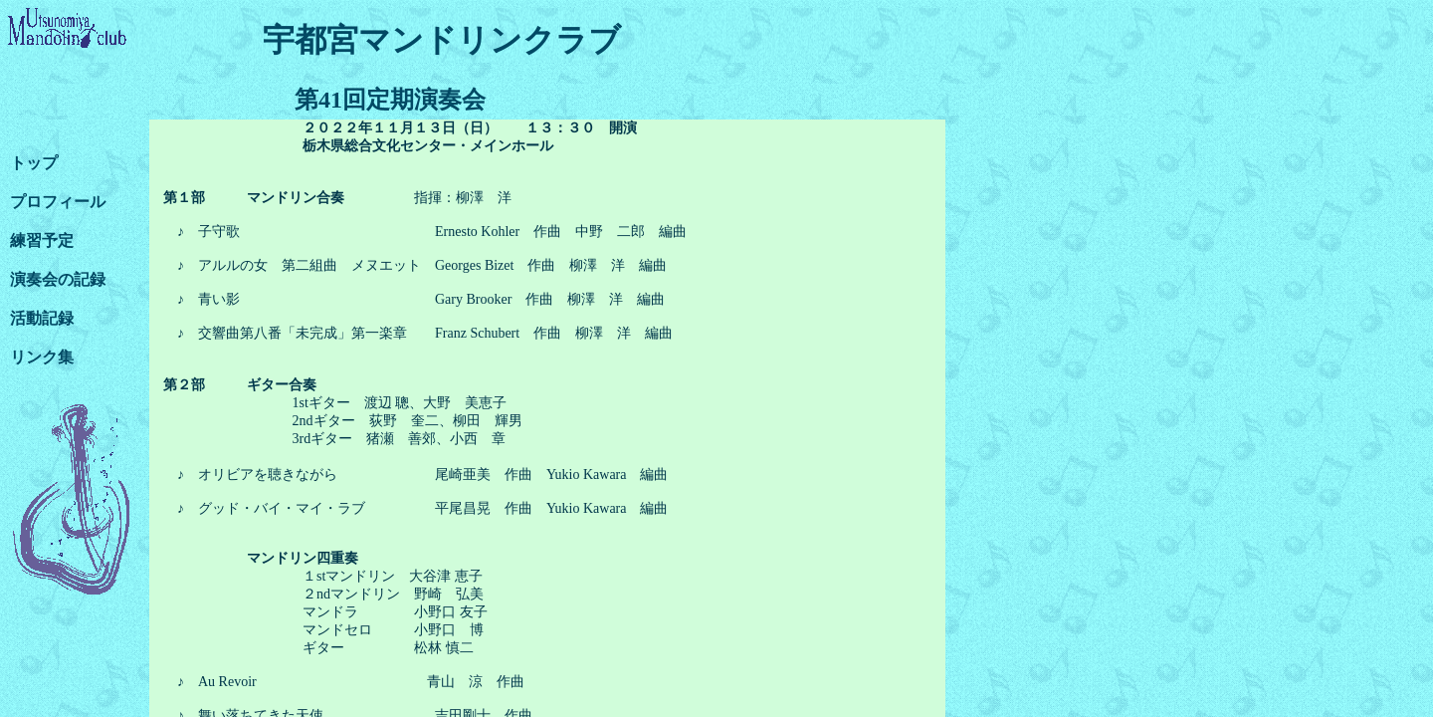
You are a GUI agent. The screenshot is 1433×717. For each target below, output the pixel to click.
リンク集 (42, 357)
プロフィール (57, 201)
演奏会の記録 (57, 279)
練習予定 (42, 240)
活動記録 (42, 318)
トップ (34, 162)
